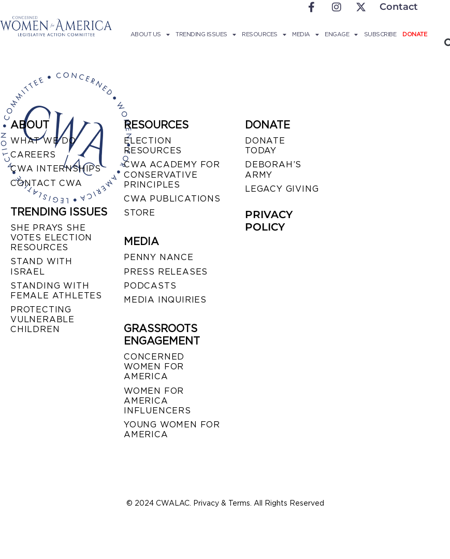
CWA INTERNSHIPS (55, 169)
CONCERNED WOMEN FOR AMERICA (154, 366)
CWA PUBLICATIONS (172, 199)
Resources (264, 34)
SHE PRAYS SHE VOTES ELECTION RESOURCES (51, 237)
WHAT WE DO (43, 141)
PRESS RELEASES (166, 272)
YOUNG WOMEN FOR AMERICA (172, 429)
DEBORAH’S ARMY (273, 169)
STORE (139, 213)
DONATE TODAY (265, 145)
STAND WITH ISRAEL (41, 266)
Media (305, 34)
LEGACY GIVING (281, 189)
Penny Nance (159, 257)
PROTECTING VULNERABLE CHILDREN (42, 319)
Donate (414, 34)
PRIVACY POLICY (269, 220)
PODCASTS (150, 286)
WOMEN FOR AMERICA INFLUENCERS (157, 400)
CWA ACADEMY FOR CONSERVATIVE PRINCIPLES (172, 174)
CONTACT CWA (46, 183)
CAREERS (33, 155)
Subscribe (380, 34)
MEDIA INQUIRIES (165, 300)
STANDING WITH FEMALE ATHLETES (56, 290)
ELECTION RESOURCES (153, 145)
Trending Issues (206, 34)
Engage (341, 34)
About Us (150, 34)
